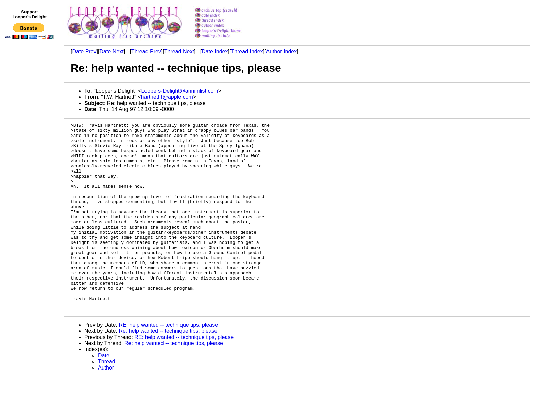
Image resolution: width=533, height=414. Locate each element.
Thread (106, 399)
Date (103, 393)
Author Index (281, 51)
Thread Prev (146, 51)
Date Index (215, 51)
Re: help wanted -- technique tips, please (168, 369)
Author (106, 405)
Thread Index (247, 51)
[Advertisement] (30, 182)
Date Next (111, 51)
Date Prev (84, 51)
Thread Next (179, 51)
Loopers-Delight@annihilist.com (179, 91)
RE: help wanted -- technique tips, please (168, 362)
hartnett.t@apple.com (167, 97)
